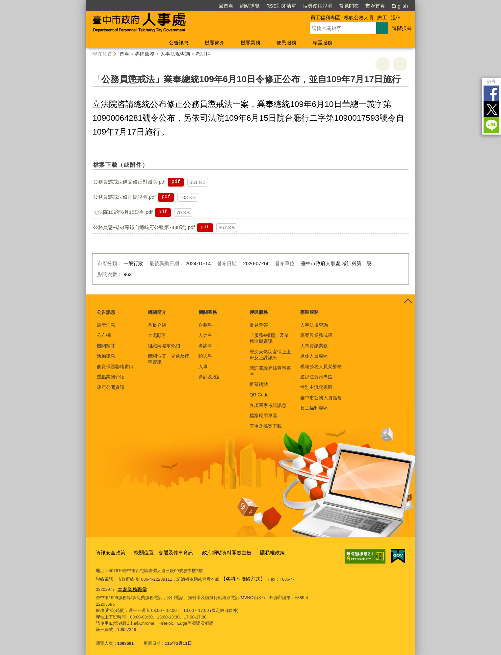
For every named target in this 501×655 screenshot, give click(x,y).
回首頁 (226, 6)
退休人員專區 (314, 356)
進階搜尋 (402, 28)
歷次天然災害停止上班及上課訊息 (270, 354)
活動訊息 (106, 356)
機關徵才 (106, 345)
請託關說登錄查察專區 (270, 371)
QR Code (259, 394)
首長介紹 (157, 325)
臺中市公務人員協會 (321, 397)
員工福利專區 (325, 17)
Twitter (491, 109)
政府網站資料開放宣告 (211, 551)
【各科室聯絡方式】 (240, 576)
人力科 (205, 335)
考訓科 (203, 54)
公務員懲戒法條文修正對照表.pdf (129, 182)
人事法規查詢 (175, 54)
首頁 (124, 54)
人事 (203, 366)
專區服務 (322, 42)
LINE (491, 125)
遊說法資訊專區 (316, 376)
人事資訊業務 (314, 345)
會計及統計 (210, 376)
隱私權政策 (252, 551)
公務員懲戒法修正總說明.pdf (124, 197)
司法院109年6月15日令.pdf (122, 212)
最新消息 (106, 325)
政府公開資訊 (110, 387)
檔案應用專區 (263, 415)
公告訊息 (179, 42)
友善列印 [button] (383, 64)
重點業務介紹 (110, 376)
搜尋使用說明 (317, 6)
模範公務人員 (359, 17)
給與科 (205, 356)
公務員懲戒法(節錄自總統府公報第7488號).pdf (144, 227)
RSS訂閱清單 (281, 6)
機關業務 (250, 42)
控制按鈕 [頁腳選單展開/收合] (408, 301)
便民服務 (286, 42)
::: (83, 3)
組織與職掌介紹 (164, 345)
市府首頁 (375, 6)
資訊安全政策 (108, 551)
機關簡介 (214, 42)
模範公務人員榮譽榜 (321, 366)
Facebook (491, 93)
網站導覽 (250, 6)
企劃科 (205, 325)
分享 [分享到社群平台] (491, 81)
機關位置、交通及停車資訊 (168, 359)
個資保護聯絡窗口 (115, 366)
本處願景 (157, 335)
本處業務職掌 (110, 585)
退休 (396, 17)
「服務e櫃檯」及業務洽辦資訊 (269, 338)
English (400, 6)
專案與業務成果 (316, 335)
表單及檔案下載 (266, 426)
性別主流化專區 (316, 387)
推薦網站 (259, 384)
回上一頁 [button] (400, 64)
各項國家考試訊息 (268, 405)
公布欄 (104, 335)
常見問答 (349, 6)
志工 (382, 17)
